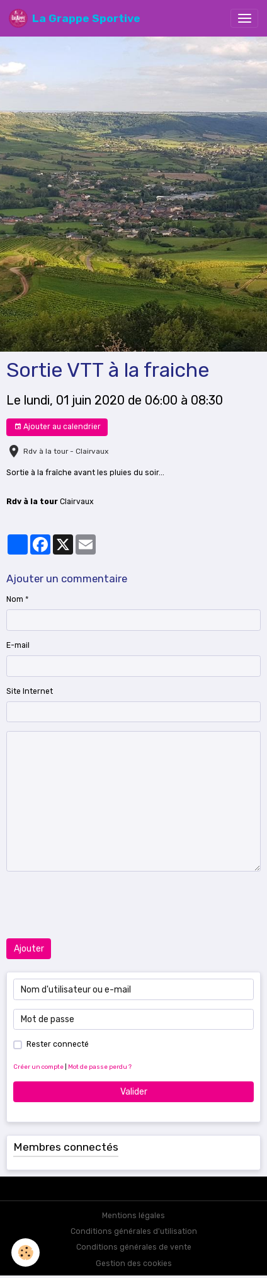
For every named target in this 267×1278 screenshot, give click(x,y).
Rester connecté (57, 1044)
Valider (133, 1091)
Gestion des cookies (134, 1263)
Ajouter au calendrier (57, 427)
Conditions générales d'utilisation (134, 1231)
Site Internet (29, 691)
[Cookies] (25, 1252)
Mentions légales (133, 1215)
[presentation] (102, 905)
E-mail (18, 645)
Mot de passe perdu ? (100, 1066)
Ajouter (29, 948)
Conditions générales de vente (133, 1247)
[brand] (74, 18)
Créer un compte (38, 1066)
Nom (14, 599)
